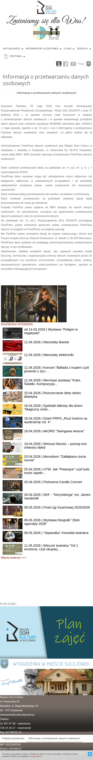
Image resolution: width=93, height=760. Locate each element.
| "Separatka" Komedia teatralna (56, 533)
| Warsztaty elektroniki (49, 355)
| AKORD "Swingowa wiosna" (54, 431)
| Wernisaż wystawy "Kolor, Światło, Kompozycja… (52, 382)
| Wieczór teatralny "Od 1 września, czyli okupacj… (51, 547)
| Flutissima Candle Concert (53, 482)
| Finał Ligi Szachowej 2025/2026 (57, 507)
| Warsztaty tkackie (46, 342)
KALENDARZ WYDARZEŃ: (17, 324)
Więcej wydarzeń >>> (13, 557)
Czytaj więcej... (36, 756)
